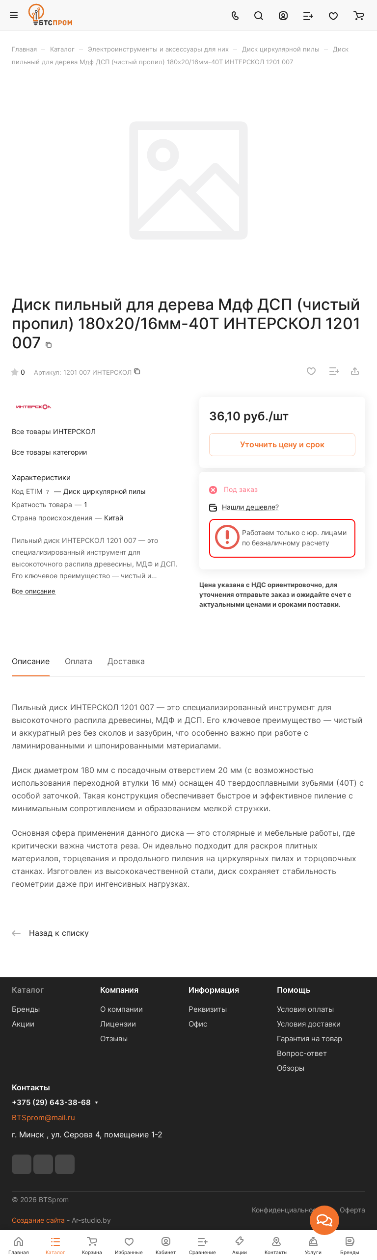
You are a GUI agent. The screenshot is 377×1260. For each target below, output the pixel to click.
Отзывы (114, 1038)
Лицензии (118, 1024)
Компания (119, 990)
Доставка (126, 661)
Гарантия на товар (309, 1038)
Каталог (28, 990)
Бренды (26, 1009)
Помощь (293, 990)
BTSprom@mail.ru (43, 1117)
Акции (23, 1024)
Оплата (78, 661)
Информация (213, 990)
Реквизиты (207, 1009)
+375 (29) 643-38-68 (51, 1102)
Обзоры (290, 1068)
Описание (31, 661)
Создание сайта (38, 1220)
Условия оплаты (305, 1009)
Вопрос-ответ (302, 1053)
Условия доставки (309, 1024)
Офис (197, 1024)
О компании (121, 1009)
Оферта (352, 1210)
